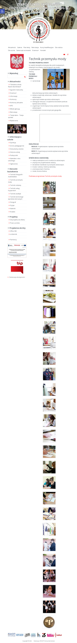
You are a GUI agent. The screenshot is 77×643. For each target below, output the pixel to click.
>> (16, 277)
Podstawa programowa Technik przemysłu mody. (45, 176)
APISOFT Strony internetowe (47, 641)
